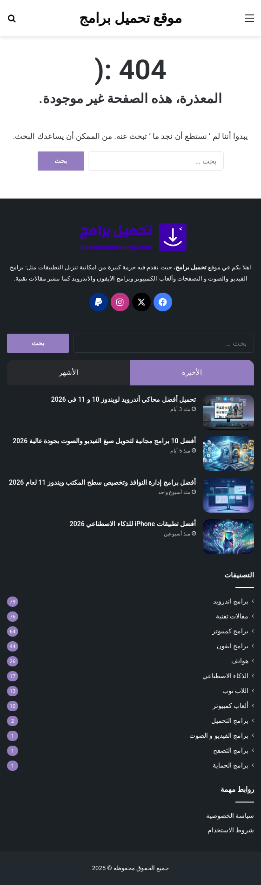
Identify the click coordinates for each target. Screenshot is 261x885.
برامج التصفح (230, 750)
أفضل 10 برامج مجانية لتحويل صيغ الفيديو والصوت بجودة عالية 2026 (104, 441)
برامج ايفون (232, 646)
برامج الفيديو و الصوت (218, 735)
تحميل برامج (191, 267)
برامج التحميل (229, 720)
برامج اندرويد (230, 601)
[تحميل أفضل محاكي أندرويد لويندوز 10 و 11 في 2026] (228, 412)
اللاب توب (235, 690)
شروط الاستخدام (230, 830)
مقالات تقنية (232, 616)
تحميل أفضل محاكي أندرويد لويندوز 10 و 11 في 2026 (123, 399)
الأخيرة (192, 372)
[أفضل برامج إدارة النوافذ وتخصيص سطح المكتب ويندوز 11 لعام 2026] (228, 495)
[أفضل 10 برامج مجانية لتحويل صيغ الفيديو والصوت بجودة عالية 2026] (228, 453)
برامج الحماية (230, 765)
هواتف (239, 661)
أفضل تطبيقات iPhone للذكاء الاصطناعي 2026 (133, 524)
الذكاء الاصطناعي (225, 675)
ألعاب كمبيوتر (230, 705)
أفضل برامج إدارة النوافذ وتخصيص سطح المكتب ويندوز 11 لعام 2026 (102, 482)
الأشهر (68, 372)
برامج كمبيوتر (230, 631)
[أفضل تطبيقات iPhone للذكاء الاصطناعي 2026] (228, 536)
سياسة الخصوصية (230, 815)
